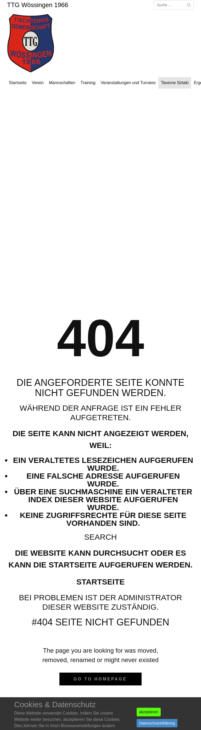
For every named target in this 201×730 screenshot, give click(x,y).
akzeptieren (148, 712)
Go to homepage (100, 679)
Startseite (100, 581)
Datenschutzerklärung (157, 723)
